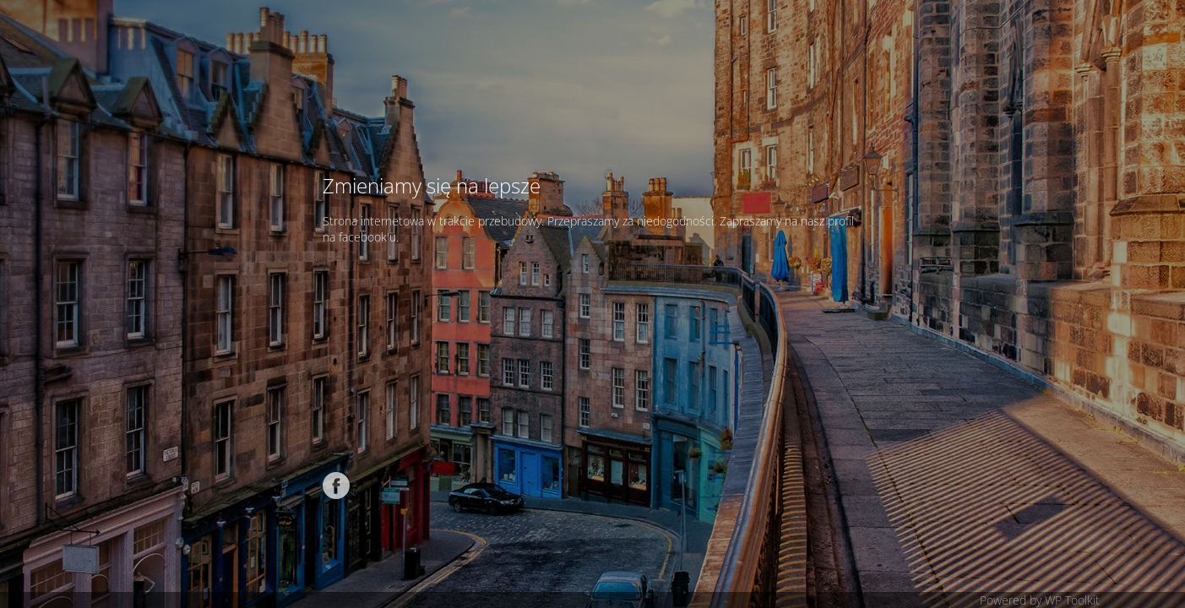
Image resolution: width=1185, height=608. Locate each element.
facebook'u (367, 237)
